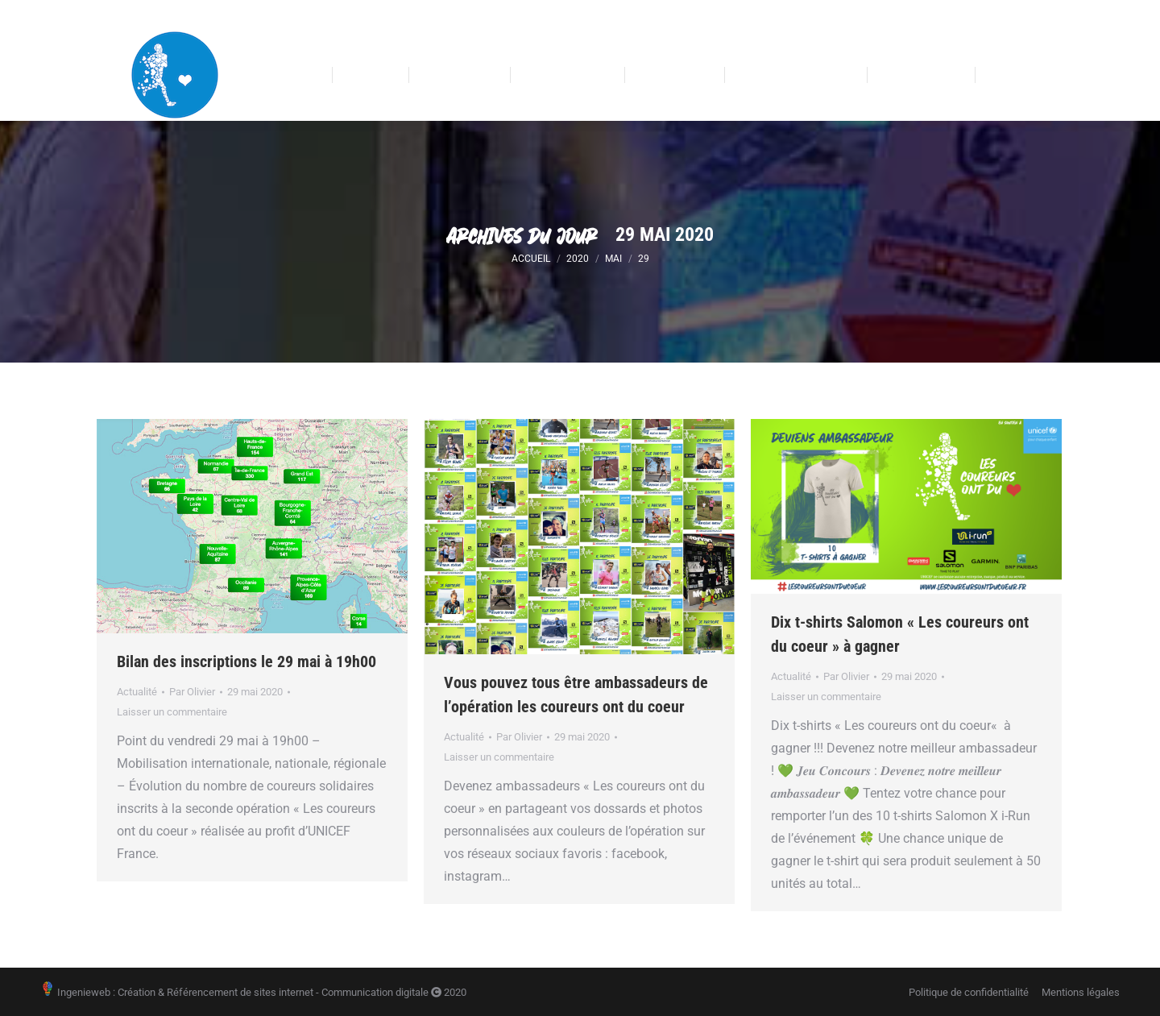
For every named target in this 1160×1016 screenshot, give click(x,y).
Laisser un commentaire (172, 712)
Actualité (137, 692)
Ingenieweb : (77, 992)
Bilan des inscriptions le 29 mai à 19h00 (246, 661)
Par (192, 692)
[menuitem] (289, 75)
